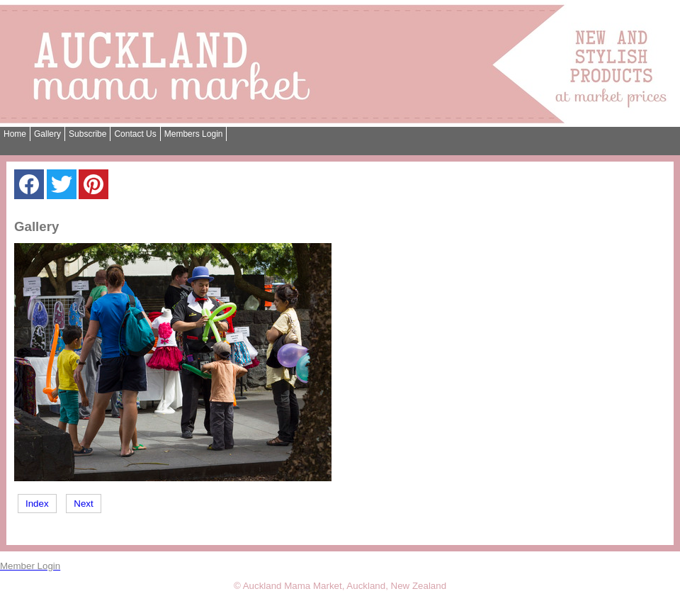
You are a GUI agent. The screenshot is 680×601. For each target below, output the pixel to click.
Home (15, 134)
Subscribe (87, 134)
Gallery (47, 134)
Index (37, 503)
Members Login (193, 134)
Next (83, 503)
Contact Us (135, 134)
